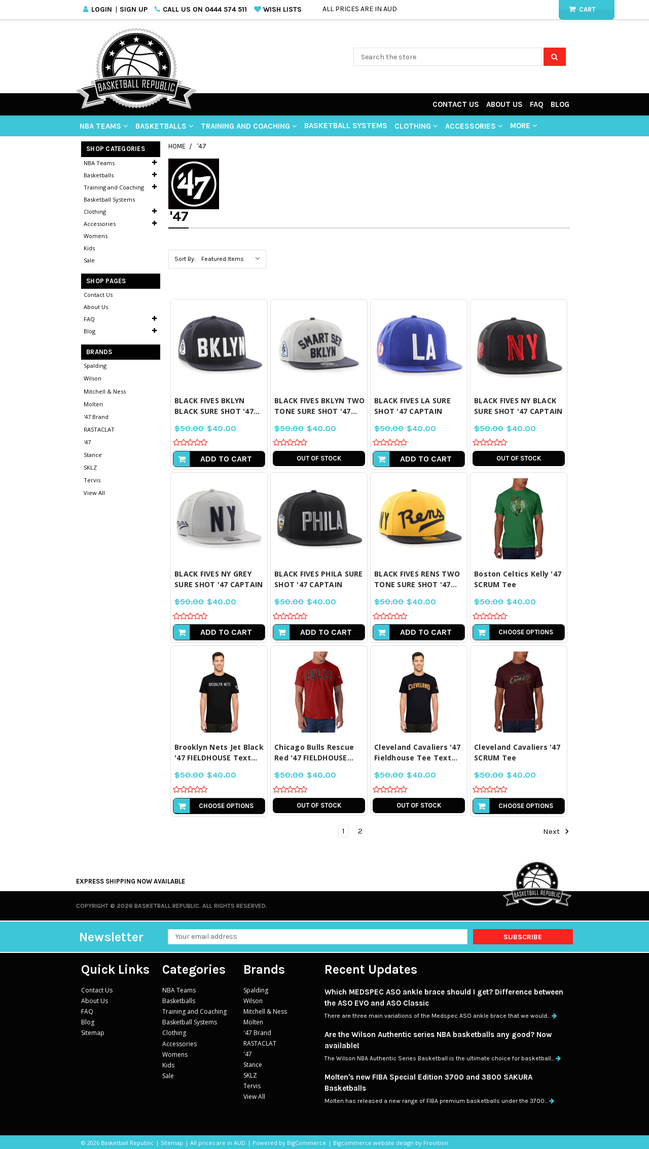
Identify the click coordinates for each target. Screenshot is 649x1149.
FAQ (537, 104)
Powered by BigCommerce (289, 1142)
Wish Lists (282, 9)
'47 (201, 146)
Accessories (474, 126)
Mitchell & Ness (105, 391)
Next (556, 831)
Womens (95, 236)
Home (177, 146)
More (523, 125)
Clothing (416, 126)
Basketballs (164, 126)
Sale (89, 260)
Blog (560, 104)
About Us (504, 104)
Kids (89, 248)
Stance (93, 454)
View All (94, 492)
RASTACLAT (99, 429)
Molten (93, 404)
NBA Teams (104, 126)
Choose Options (525, 632)
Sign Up (134, 9)
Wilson (92, 378)
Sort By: (185, 258)
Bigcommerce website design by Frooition (390, 1142)
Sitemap (92, 1032)
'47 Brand (96, 416)
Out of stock (319, 458)
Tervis (92, 480)
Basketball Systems (345, 125)
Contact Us (455, 104)
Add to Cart (226, 459)
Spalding (95, 365)
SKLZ (90, 467)
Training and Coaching (249, 126)
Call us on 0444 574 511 (205, 9)
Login (101, 9)
